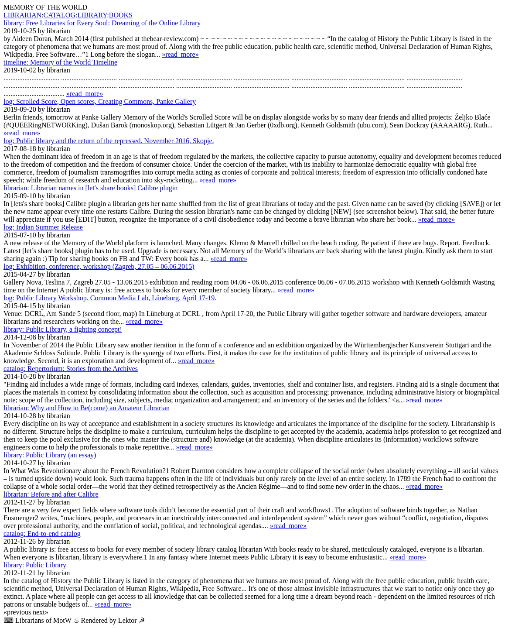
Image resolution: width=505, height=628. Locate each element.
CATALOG (59, 15)
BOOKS (121, 15)
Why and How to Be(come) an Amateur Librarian (86, 408)
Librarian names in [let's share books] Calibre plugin (90, 188)
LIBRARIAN (22, 15)
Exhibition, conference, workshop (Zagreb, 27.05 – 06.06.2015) (98, 266)
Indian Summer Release (43, 227)
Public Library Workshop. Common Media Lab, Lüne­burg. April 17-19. (109, 298)
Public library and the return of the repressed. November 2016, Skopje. (108, 140)
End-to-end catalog (42, 533)
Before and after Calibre (51, 494)
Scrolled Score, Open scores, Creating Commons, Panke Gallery (99, 101)
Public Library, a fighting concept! (62, 329)
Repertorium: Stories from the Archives (70, 368)
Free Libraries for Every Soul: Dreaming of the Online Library (102, 23)
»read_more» (180, 54)
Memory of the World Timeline (60, 62)
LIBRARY (92, 15)
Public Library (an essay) (49, 455)
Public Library (34, 565)
